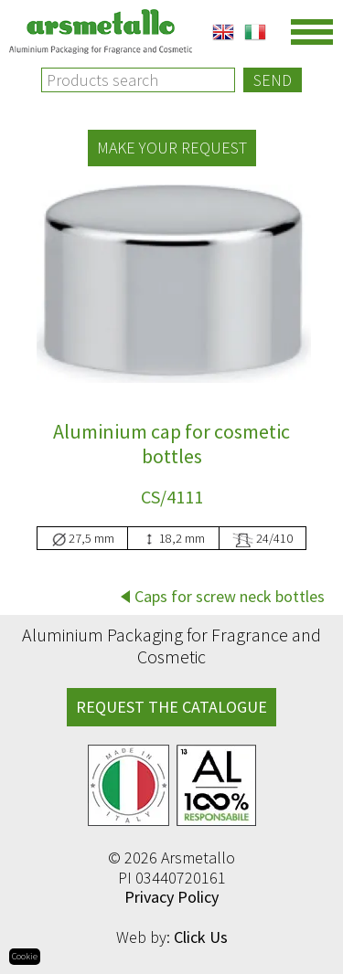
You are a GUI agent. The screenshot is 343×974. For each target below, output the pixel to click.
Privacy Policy (171, 896)
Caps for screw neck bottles (229, 596)
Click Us (201, 937)
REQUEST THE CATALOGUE (171, 706)
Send (272, 79)
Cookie (25, 956)
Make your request (172, 147)
